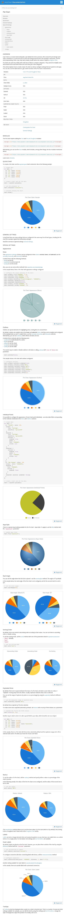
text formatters (39, 839)
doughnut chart (53, 60)
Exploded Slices (9, 41)
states (37, 254)
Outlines (9, 31)
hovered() (10, 256)
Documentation (18, 2)
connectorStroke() (47, 854)
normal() (5, 256)
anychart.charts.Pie (28, 77)
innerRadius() (8, 829)
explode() (47, 695)
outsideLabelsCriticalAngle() (34, 863)
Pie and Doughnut (32, 72)
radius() (26, 777)
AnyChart (8, 2)
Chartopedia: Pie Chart (29, 127)
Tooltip (6, 909)
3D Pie (25, 98)
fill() (5, 260)
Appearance (8, 27)
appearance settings (10, 254)
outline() (19, 335)
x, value (25, 83)
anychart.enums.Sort (53, 636)
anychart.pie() (23, 164)
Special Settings (7, 25)
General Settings (7, 22)
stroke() (6, 264)
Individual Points (11, 33)
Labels (6, 44)
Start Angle (7, 37)
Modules (5, 18)
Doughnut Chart (30, 831)
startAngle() (39, 578)
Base (39, 72)
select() (36, 707)
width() (6, 346)
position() (5, 846)
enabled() (6, 340)
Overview (5, 16)
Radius (6, 43)
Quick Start (6, 20)
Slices (8, 29)
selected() (19, 256)
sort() (22, 636)
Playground (58, 231)
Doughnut (25, 122)
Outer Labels (10, 47)
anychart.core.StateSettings (35, 267)
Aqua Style (9, 35)
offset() (6, 343)
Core (24, 72)
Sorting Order (8, 39)
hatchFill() (6, 262)
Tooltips (7, 49)
